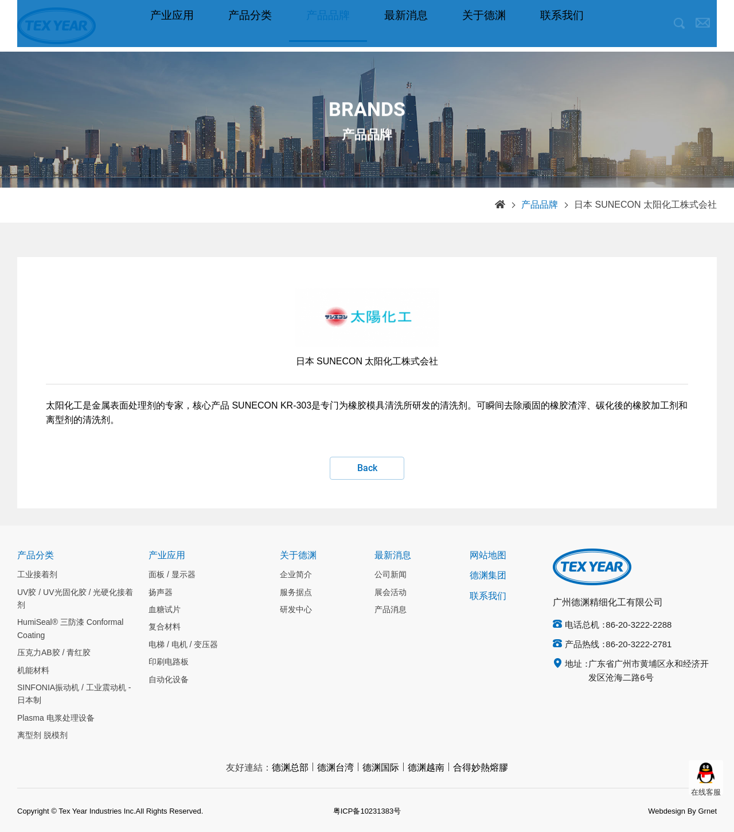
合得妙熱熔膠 (480, 768)
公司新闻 (390, 575)
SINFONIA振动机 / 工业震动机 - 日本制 (74, 694)
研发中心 (296, 610)
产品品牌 (328, 26)
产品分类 (250, 26)
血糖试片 (165, 610)
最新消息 (406, 26)
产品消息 (390, 610)
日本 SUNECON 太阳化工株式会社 (645, 205)
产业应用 (172, 26)
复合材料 (165, 627)
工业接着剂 (37, 575)
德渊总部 (290, 768)
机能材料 (33, 671)
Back (367, 467)
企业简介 (296, 575)
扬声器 (161, 593)
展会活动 (390, 593)
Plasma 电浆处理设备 (56, 718)
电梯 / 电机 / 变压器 (183, 645)
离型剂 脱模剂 (42, 736)
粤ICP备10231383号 (367, 811)
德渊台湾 (335, 768)
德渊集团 (488, 576)
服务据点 (296, 593)
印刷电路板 (169, 662)
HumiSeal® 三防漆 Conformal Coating (70, 629)
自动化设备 (169, 680)
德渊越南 (426, 768)
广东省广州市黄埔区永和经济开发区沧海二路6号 (648, 671)
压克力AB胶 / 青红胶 (54, 653)
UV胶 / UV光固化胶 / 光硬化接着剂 (75, 599)
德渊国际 (380, 768)
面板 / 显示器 (172, 575)
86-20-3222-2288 (638, 625)
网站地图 (488, 556)
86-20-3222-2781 (638, 645)
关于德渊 (484, 26)
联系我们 (562, 26)
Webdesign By (672, 811)
